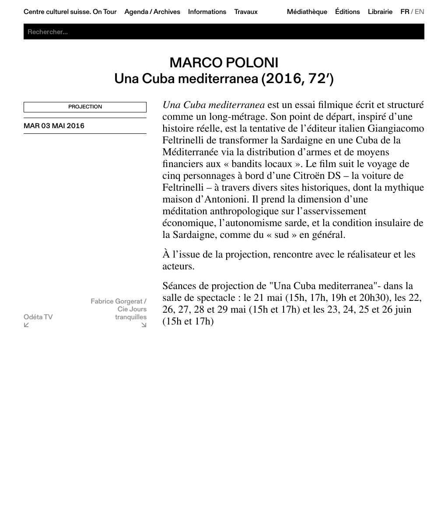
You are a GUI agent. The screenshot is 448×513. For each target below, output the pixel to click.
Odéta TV (38, 317)
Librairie (380, 12)
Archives (167, 12)
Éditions (347, 12)
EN (419, 12)
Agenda (136, 12)
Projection (85, 107)
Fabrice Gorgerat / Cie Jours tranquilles (119, 309)
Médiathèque (307, 12)
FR (405, 12)
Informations (207, 12)
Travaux (245, 12)
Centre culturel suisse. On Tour (70, 12)
